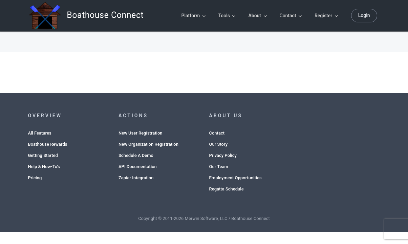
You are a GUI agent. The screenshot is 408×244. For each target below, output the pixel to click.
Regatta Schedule (226, 188)
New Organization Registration (148, 144)
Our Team (218, 166)
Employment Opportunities (235, 177)
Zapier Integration (136, 177)
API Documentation (138, 166)
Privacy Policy (223, 155)
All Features (39, 133)
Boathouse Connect (71, 16)
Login (364, 15)
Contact (291, 15)
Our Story (218, 144)
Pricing (35, 177)
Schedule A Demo (136, 155)
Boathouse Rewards (47, 144)
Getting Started (43, 155)
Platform (193, 15)
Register (326, 15)
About (257, 15)
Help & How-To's (44, 166)
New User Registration (141, 133)
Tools (227, 15)
